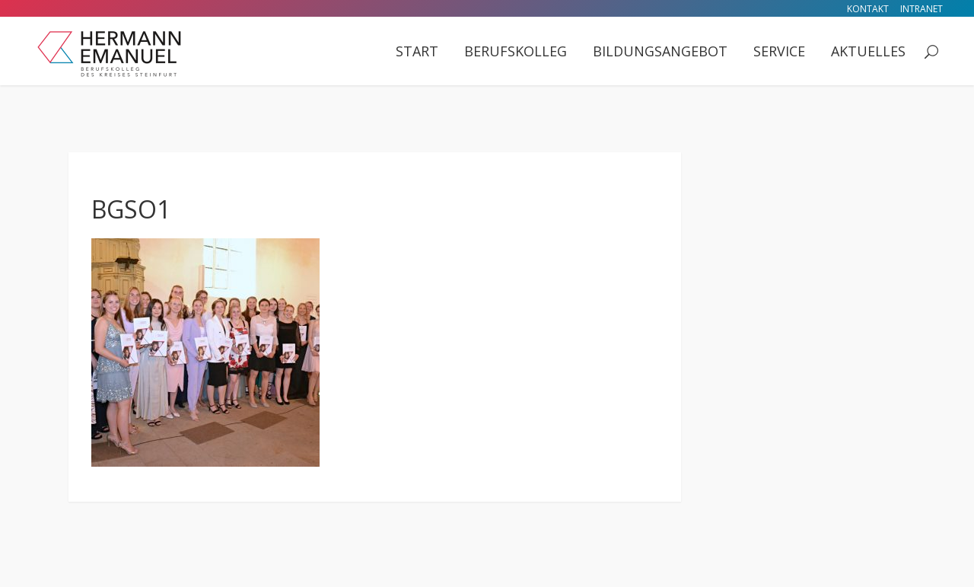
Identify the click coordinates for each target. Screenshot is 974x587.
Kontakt (868, 9)
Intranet (921, 9)
